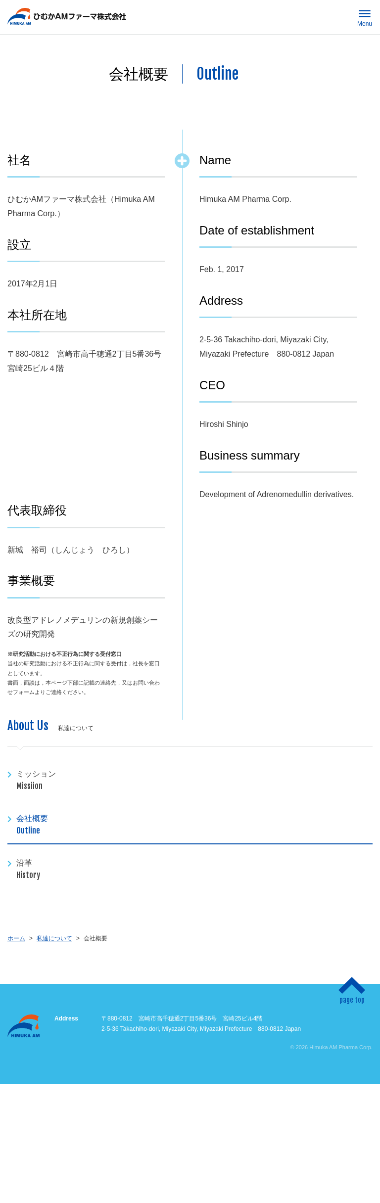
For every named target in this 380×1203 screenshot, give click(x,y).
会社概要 (194, 824)
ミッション (194, 780)
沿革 (194, 869)
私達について (54, 938)
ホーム (16, 938)
